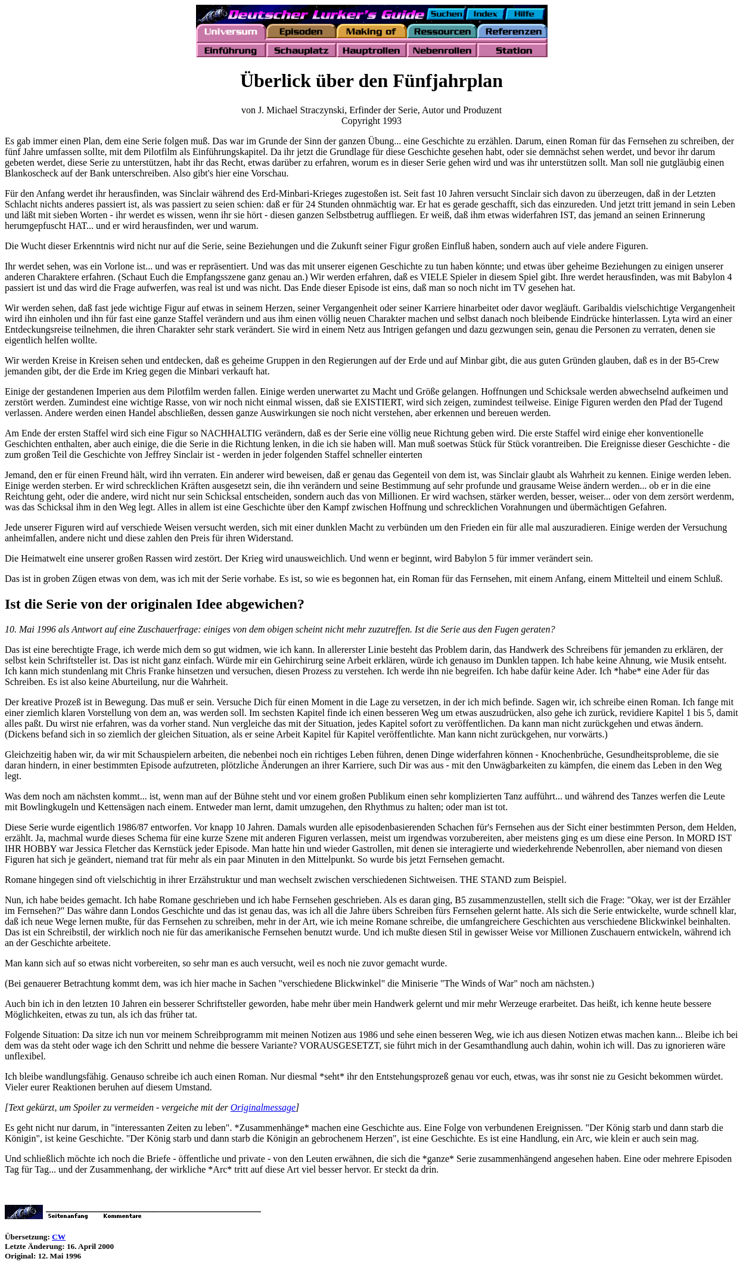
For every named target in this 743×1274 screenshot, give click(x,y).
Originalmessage (263, 1107)
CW (59, 1236)
